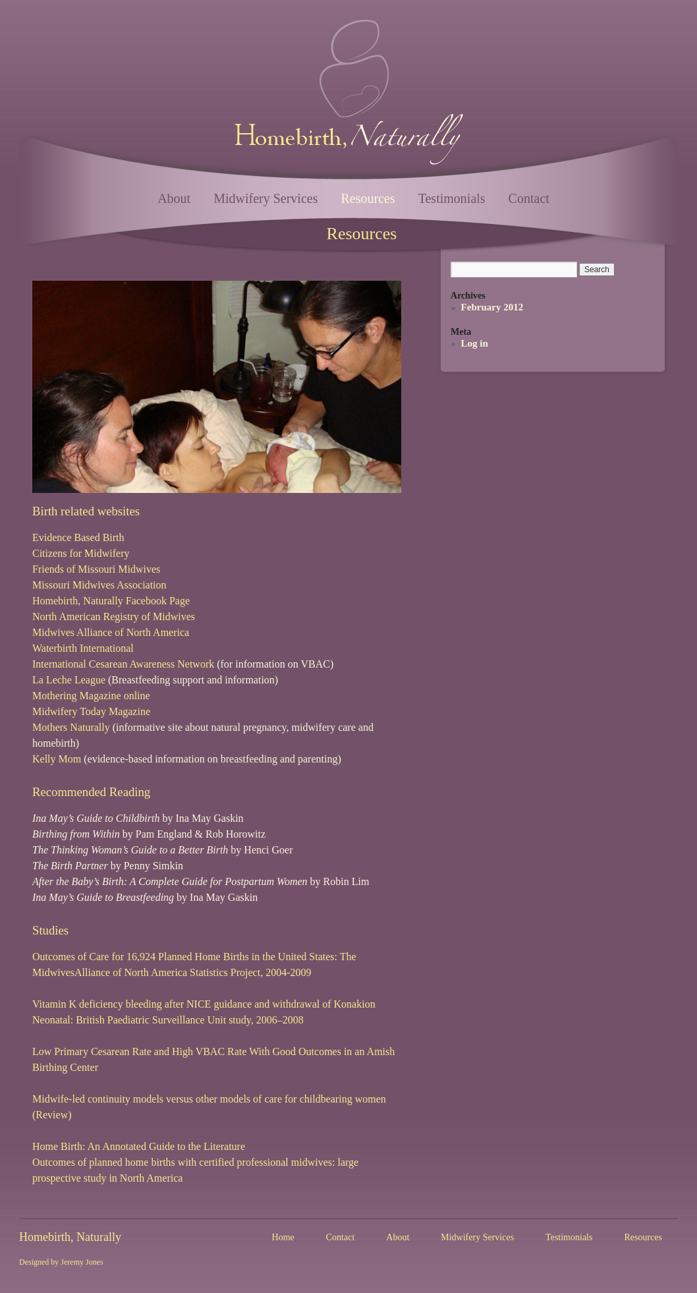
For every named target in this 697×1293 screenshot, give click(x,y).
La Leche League (68, 679)
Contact (529, 198)
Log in (474, 343)
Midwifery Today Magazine (91, 711)
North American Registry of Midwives (113, 616)
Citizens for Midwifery (81, 553)
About (173, 198)
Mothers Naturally (71, 727)
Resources (368, 198)
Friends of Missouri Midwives (96, 569)
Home (283, 1237)
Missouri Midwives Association (99, 584)
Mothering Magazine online (91, 695)
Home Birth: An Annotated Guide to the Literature (138, 1146)
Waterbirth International (83, 648)
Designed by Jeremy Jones (61, 1262)
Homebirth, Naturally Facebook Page (111, 600)
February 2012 (492, 307)
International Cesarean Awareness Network (123, 664)
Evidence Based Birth (78, 537)
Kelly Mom (56, 758)
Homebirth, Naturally (70, 1237)
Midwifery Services (265, 198)
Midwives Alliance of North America (110, 632)
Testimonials (452, 198)
